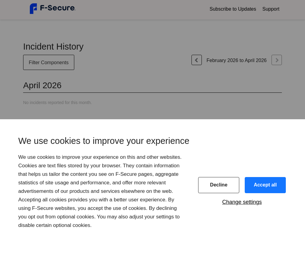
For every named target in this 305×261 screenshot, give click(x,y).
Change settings (242, 202)
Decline (218, 184)
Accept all (265, 184)
